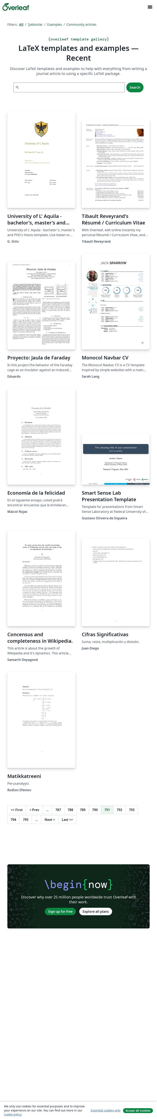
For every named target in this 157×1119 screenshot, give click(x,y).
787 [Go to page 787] (58, 810)
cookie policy (12, 1114)
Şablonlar (35, 24)
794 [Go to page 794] (13, 819)
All (21, 24)
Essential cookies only (105, 1110)
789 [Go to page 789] (82, 810)
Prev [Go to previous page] (34, 810)
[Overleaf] (15, 7)
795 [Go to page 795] (25, 819)
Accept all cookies (138, 1110)
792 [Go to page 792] (119, 810)
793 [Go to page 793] (132, 810)
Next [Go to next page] (50, 819)
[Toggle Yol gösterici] (150, 7)
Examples (54, 24)
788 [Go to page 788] (70, 810)
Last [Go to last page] (67, 819)
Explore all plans (96, 911)
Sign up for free (60, 911)
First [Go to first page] (17, 810)
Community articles (81, 24)
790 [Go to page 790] (95, 810)
